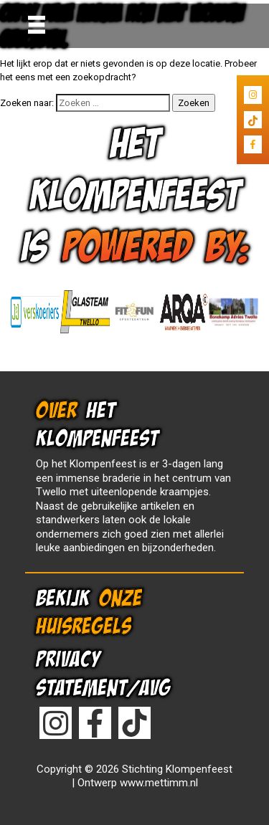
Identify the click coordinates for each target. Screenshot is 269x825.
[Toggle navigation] (36, 25)
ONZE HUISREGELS (89, 612)
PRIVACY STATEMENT (81, 673)
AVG (155, 687)
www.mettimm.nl (159, 782)
